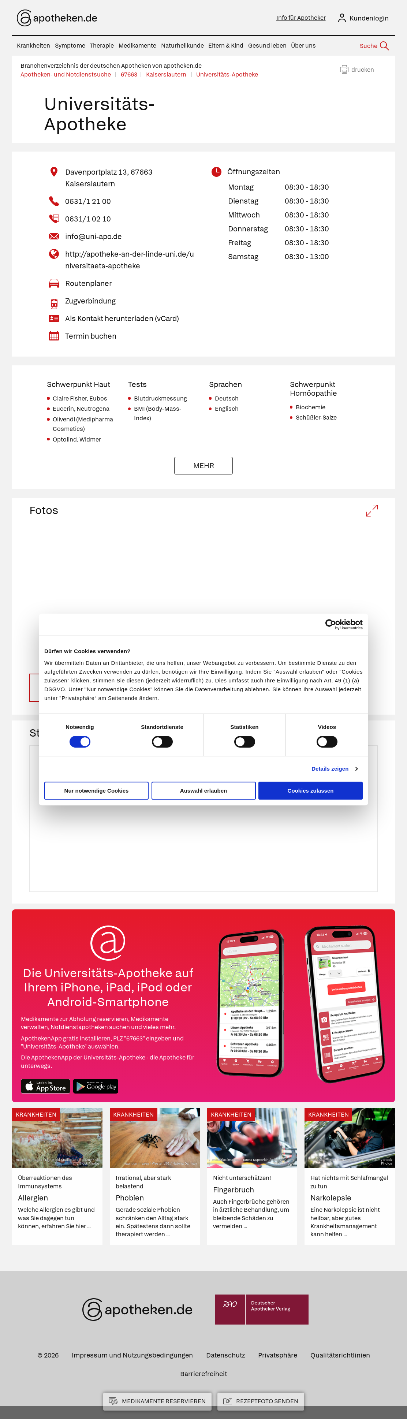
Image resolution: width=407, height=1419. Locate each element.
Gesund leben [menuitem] (267, 45)
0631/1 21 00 (88, 201)
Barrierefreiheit (203, 1387)
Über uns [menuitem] (303, 45)
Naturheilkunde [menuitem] (182, 45)
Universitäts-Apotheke (227, 74)
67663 (129, 74)
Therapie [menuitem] (102, 45)
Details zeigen (329, 769)
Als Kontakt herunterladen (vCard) (122, 318)
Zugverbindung (90, 301)
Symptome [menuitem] (70, 45)
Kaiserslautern (166, 74)
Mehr (203, 465)
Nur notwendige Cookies (96, 790)
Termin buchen (90, 336)
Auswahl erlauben (203, 790)
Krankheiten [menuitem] (33, 45)
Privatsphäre (277, 1368)
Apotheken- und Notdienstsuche (66, 74)
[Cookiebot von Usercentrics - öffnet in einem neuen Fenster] (331, 624)
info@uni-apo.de (93, 236)
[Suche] (374, 46)
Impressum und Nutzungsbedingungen (132, 1368)
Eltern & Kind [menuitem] (225, 45)
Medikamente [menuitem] (137, 45)
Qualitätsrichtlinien (340, 1368)
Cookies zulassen (311, 790)
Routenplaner (88, 283)
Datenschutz (225, 1368)
